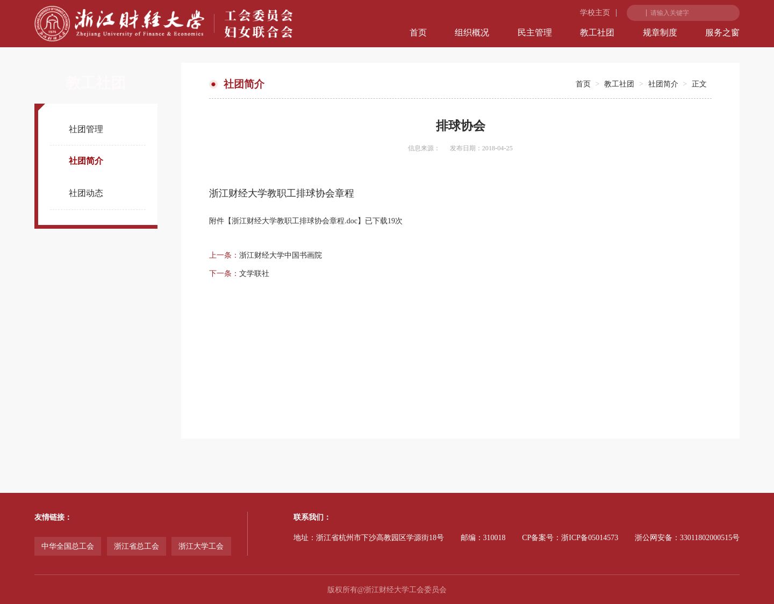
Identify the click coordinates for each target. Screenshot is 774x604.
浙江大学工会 (201, 546)
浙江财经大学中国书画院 (280, 255)
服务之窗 (722, 32)
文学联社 (254, 274)
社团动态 (86, 193)
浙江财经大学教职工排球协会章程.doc (294, 221)
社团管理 (86, 129)
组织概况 (472, 32)
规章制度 (660, 32)
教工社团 (597, 32)
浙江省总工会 (136, 546)
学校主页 (595, 13)
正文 (699, 84)
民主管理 (535, 32)
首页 (418, 32)
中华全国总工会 (67, 546)
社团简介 (86, 160)
